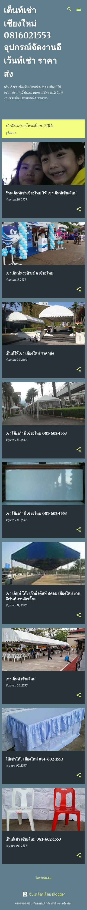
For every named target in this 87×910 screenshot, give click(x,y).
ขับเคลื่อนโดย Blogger (43, 894)
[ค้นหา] (69, 9)
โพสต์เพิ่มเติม (43, 877)
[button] (78, 209)
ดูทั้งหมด (11, 133)
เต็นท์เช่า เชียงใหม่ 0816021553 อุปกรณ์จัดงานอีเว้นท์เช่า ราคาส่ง (32, 42)
